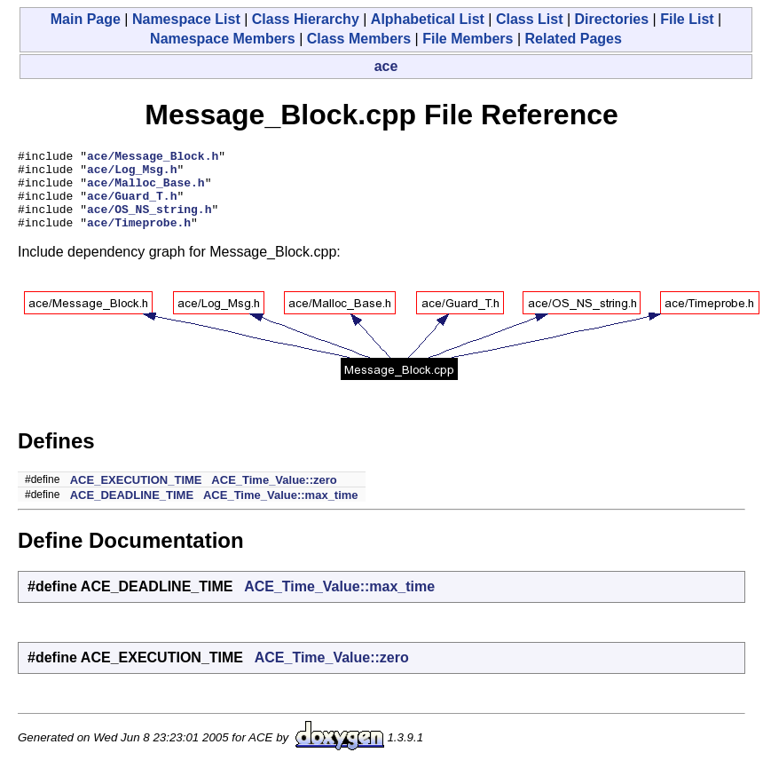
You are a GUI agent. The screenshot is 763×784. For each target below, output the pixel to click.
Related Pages (573, 38)
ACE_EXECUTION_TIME (136, 496)
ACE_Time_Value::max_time (280, 511)
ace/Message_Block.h (152, 158)
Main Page (86, 19)
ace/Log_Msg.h (132, 174)
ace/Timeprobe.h (139, 238)
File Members (467, 38)
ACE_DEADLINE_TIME (131, 511)
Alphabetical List (427, 19)
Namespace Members (222, 38)
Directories (612, 19)
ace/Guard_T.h (132, 206)
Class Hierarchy (305, 19)
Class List (529, 19)
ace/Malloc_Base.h (146, 190)
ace (386, 66)
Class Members (359, 38)
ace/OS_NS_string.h (149, 222)
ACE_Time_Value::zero (273, 496)
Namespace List (186, 19)
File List (686, 19)
